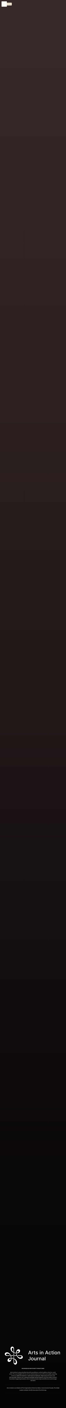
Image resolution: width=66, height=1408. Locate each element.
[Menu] (4, 4)
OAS (32, 1396)
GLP (38, 1396)
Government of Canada (25, 1397)
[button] (8, 4)
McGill (44, 1396)
